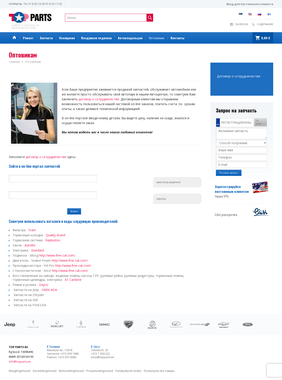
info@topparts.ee (20, 361)
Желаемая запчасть (241, 133)
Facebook (241, 24)
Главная (14, 61)
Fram (32, 230)
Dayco (44, 285)
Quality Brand (55, 235)
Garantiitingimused (44, 371)
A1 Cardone (73, 280)
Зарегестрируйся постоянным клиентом (233, 191)
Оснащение (67, 37)
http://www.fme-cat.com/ (57, 255)
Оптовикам (156, 37)
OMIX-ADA (49, 290)
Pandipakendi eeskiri (128, 371)
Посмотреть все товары (159, 371)
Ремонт (28, 37)
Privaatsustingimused (99, 371)
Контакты (177, 37)
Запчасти (46, 37)
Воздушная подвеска (96, 37)
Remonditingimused (71, 371)
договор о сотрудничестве (99, 99)
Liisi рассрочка (226, 214)
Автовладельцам (130, 37)
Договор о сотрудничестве (238, 76)
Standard (37, 250)
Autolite (29, 245)
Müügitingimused (19, 371)
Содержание (265, 24)
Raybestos (52, 240)
